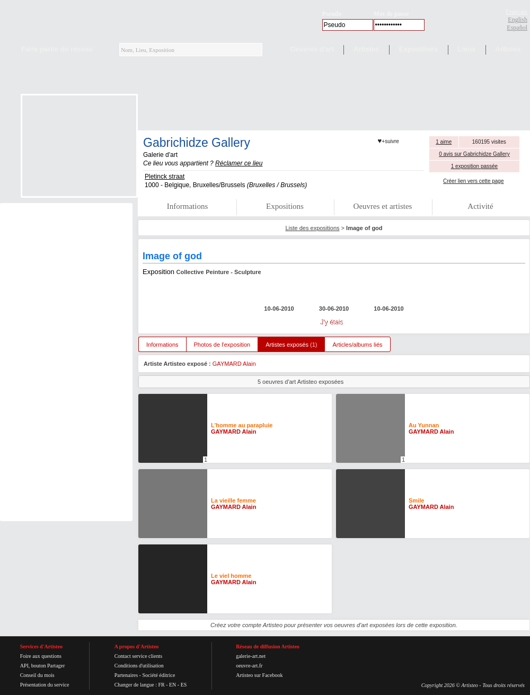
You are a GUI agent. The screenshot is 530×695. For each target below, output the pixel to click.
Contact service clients (138, 656)
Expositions (418, 49)
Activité (480, 206)
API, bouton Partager (42, 665)
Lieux (467, 49)
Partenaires (126, 675)
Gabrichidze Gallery (196, 142)
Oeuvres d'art (312, 49)
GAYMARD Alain (234, 363)
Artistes (366, 49)
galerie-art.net (251, 656)
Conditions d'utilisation (139, 665)
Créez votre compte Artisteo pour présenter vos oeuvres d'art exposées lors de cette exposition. (333, 625)
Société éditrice (158, 675)
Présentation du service (44, 685)
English (517, 19)
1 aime (444, 142)
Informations (187, 206)
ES (184, 685)
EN (172, 685)
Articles (508, 49)
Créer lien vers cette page (473, 181)
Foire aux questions (40, 656)
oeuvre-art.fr (249, 665)
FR (161, 685)
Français (516, 11)
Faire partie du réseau (57, 49)
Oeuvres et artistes (383, 206)
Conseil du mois (37, 675)
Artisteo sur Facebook (259, 675)
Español (517, 27)
